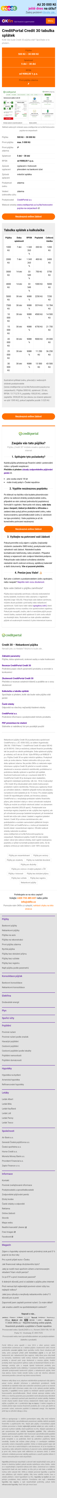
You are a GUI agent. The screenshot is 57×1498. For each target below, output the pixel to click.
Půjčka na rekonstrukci (12, 939)
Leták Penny (7, 1118)
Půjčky (5, 919)
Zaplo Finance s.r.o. (11, 1165)
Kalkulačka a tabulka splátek (15, 691)
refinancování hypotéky (10, 1484)
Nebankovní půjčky (28, 883)
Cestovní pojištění (10, 1046)
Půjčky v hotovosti (15, 874)
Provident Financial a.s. (12, 1161)
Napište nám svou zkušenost (30, 582)
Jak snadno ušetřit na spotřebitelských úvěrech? (24, 1307)
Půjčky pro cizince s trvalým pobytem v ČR (28, 869)
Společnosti (8, 1131)
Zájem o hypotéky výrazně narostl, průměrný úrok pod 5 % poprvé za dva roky (28, 1253)
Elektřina (6, 995)
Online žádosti (8, 1213)
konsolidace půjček (36, 1353)
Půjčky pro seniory (40, 855)
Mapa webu (7, 1222)
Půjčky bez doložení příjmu (38, 874)
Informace (7, 1173)
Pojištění (6, 1025)
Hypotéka (5, 1462)
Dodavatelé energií (10, 1002)
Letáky (5, 1092)
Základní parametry (11, 656)
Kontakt (5, 1180)
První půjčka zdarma (11, 944)
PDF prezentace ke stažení (14, 723)
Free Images (7, 1232)
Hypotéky (7, 1068)
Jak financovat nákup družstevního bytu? (21, 1264)
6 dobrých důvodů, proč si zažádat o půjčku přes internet (28, 1281)
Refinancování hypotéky (13, 1084)
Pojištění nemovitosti (11, 1055)
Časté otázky (8, 704)
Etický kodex (8, 1199)
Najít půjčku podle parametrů (15, 968)
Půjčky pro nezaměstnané (19, 855)
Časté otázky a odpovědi (13, 1204)
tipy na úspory (34, 1403)
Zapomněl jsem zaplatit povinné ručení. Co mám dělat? (27, 1302)
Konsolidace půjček (12, 976)
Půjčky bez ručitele (19, 878)
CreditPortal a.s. (24, 200)
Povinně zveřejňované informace (17, 1185)
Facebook (6, 1236)
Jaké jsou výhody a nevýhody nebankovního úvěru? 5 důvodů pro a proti (26, 1296)
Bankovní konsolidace (12, 983)
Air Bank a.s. (8, 1137)
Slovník (5, 1218)
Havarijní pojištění (10, 1041)
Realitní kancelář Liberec (13, 1227)
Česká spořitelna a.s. (11, 1147)
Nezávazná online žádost (28, 416)
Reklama (6, 1208)
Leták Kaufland (9, 1108)
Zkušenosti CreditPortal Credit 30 (17, 678)
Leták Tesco (7, 1122)
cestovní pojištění (49, 1449)
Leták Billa (6, 1104)
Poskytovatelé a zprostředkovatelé (18, 1190)
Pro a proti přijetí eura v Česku (16, 1259)
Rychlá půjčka (8, 949)
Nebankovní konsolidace (13, 987)
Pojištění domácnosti (12, 1060)
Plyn (4, 1010)
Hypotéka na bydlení (11, 1075)
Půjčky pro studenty (15, 860)
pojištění (14, 1391)
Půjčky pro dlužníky (28, 864)
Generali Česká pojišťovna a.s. (16, 1142)
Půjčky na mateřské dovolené (38, 860)
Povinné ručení (9, 1032)
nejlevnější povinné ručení (32, 1426)
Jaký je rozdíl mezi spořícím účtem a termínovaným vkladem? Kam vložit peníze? (25, 1271)
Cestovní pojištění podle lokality (16, 1051)
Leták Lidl (6, 1113)
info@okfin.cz (28, 901)
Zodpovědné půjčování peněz (15, 1194)
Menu (50, 21)
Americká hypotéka (11, 1079)
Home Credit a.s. (9, 1151)
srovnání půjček (16, 1350)
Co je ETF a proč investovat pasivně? (19, 1277)
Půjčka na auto (9, 935)
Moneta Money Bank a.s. (13, 1156)
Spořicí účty (8, 1018)
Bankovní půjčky (9, 925)
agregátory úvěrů (40, 606)
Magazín (6, 1245)
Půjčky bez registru (38, 878)
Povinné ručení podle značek (15, 1037)
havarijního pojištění (34, 1431)
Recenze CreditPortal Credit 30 (16, 665)
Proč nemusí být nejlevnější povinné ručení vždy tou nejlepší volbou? (25, 1288)
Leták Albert (7, 1099)
